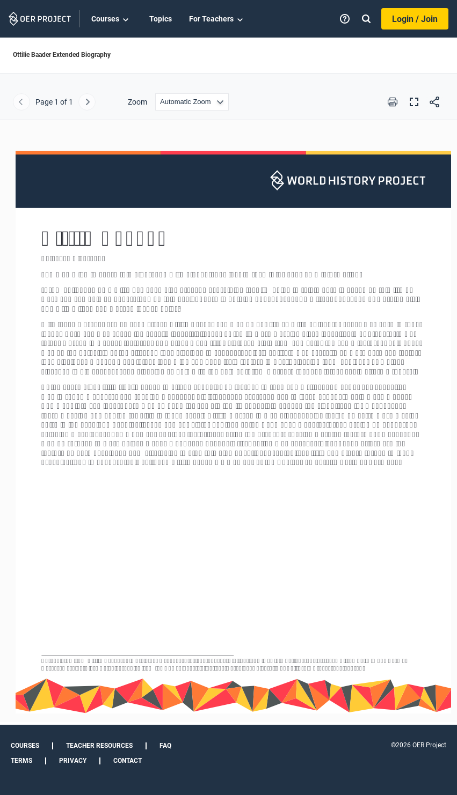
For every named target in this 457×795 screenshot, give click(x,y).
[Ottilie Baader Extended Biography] (228, 427)
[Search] (366, 19)
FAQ (165, 745)
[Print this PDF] (392, 102)
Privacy (72, 760)
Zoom (137, 102)
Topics (160, 18)
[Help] (344, 19)
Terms (21, 760)
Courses (111, 19)
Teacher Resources (99, 745)
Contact (127, 760)
